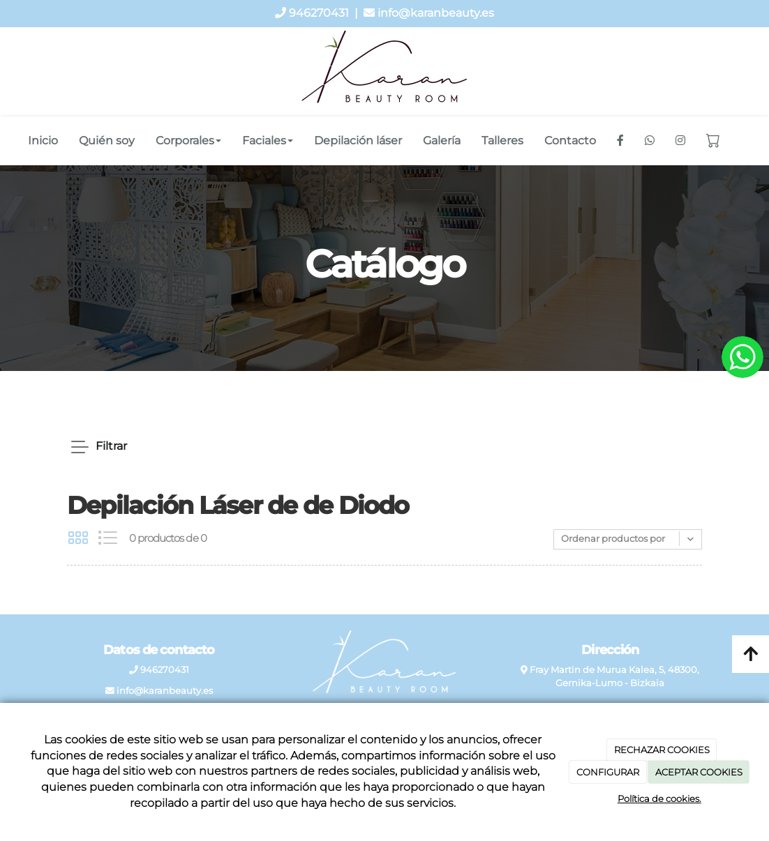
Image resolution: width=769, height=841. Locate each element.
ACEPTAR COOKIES (698, 772)
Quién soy (107, 140)
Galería (442, 140)
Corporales (188, 140)
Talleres (502, 140)
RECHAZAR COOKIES (662, 749)
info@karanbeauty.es (436, 13)
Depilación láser (358, 140)
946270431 (319, 13)
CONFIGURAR (607, 772)
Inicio (43, 140)
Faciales (267, 140)
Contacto (570, 140)
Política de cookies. (659, 798)
